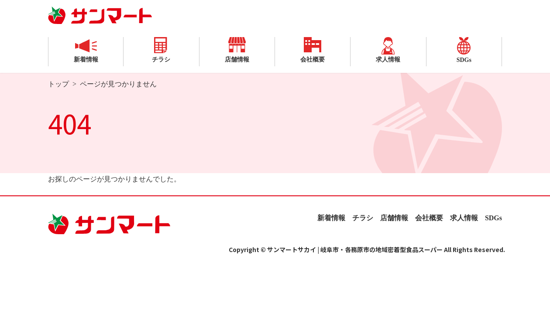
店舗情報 (237, 50)
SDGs (464, 50)
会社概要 (312, 50)
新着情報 (86, 50)
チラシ (161, 50)
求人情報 (388, 50)
